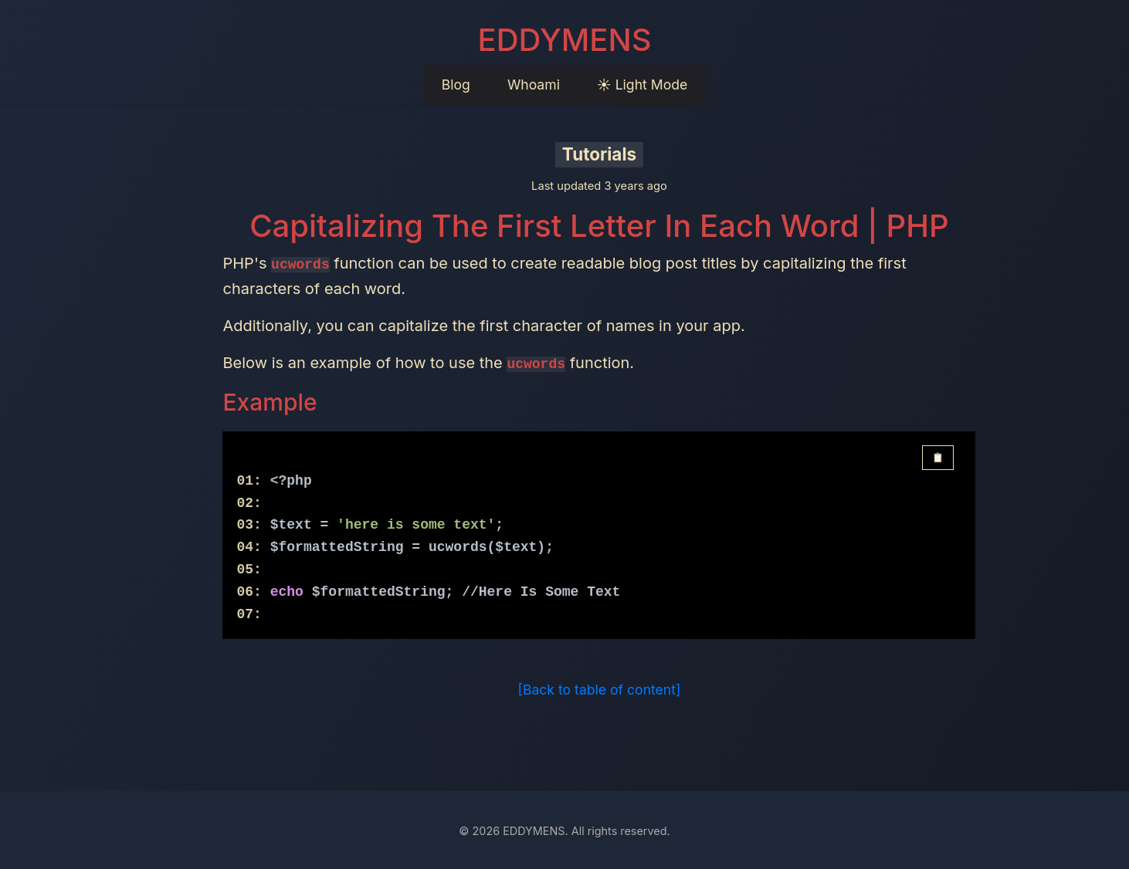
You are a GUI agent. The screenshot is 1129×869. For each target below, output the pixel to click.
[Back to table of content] (599, 689)
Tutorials (599, 154)
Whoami (533, 84)
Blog (456, 84)
